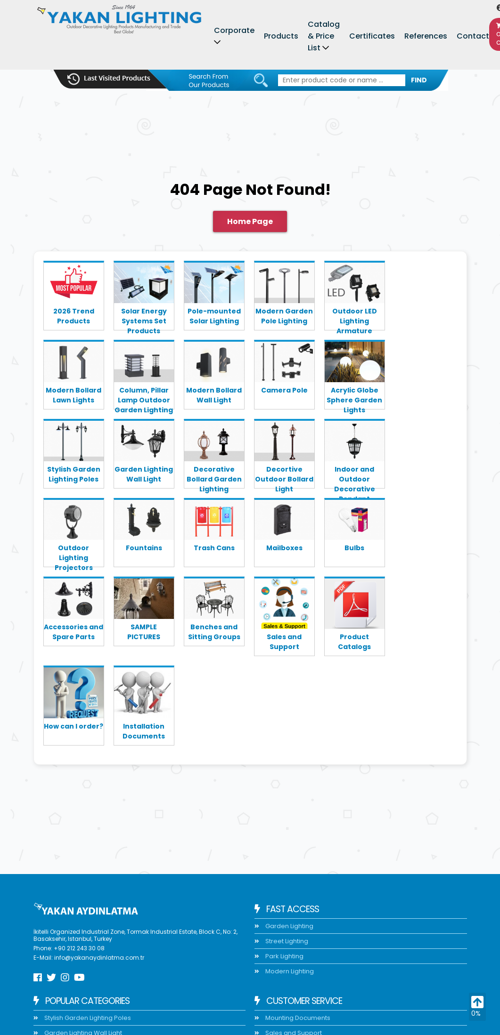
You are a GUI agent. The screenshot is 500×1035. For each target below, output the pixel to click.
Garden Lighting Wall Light (144, 474)
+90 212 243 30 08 (79, 948)
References (425, 36)
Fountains (144, 548)
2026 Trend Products (73, 316)
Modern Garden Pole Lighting (284, 316)
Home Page (250, 221)
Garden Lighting (288, 926)
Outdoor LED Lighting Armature (354, 318)
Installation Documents (144, 731)
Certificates (372, 36)
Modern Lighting (289, 971)
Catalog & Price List (324, 36)
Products (281, 36)
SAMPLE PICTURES (143, 632)
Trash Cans (214, 548)
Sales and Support (284, 641)
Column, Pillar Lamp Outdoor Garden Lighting (144, 397)
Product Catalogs (354, 641)
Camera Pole (284, 390)
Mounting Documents (297, 1017)
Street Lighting (286, 941)
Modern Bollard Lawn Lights (73, 395)
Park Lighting (283, 956)
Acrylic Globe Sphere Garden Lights (354, 397)
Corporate (234, 30)
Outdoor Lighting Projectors (74, 555)
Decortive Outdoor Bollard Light (284, 476)
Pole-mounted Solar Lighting (214, 316)
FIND (419, 80)
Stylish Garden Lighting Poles (73, 474)
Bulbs (354, 548)
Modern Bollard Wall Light (214, 395)
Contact (473, 36)
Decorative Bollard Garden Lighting (214, 476)
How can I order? (73, 726)
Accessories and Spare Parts (73, 632)
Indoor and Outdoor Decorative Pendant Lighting (354, 476)
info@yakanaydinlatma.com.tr (99, 958)
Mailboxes (284, 548)
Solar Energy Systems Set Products (144, 318)
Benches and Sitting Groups (214, 632)
